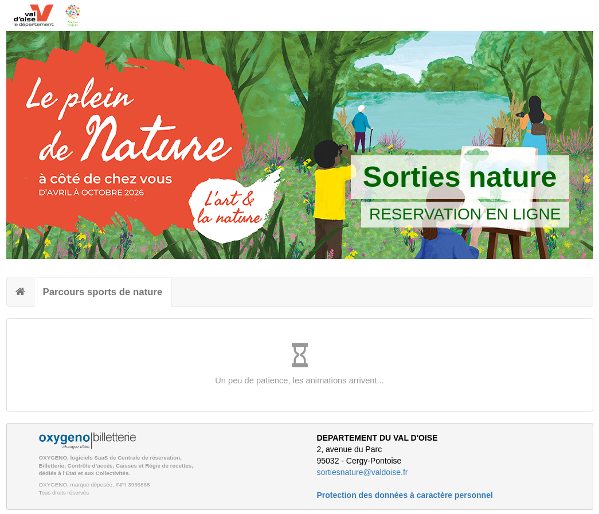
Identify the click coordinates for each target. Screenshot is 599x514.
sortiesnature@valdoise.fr (362, 472)
